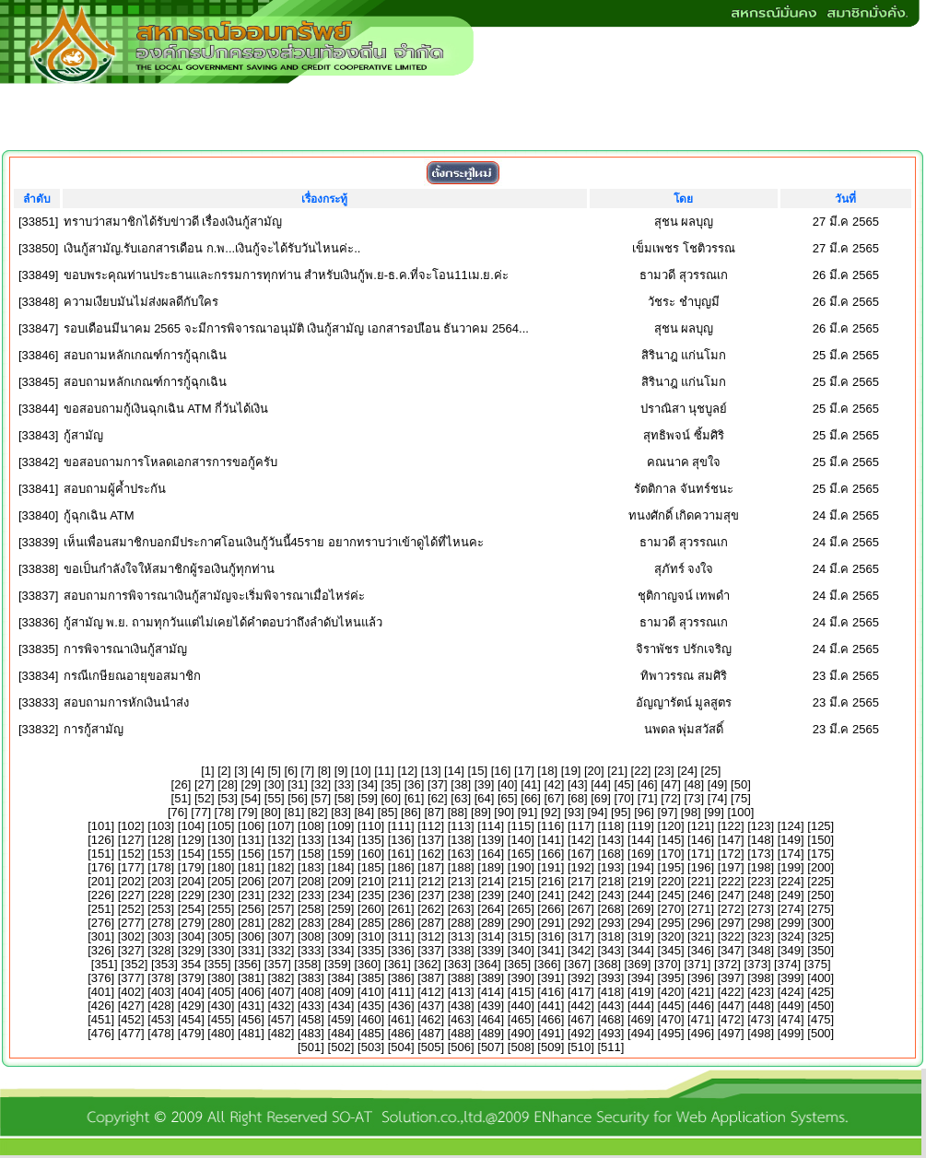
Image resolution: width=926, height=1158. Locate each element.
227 (131, 895)
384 (341, 978)
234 (341, 895)
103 (161, 826)
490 (520, 1033)
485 (371, 1033)
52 (204, 798)
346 (701, 950)
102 (131, 826)
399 (790, 978)
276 (101, 923)
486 (401, 1033)
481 (251, 1033)
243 (611, 895)
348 (761, 950)
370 (668, 964)
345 (671, 950)
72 (670, 798)
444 (641, 1005)
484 (341, 1033)
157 (281, 853)
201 (101, 881)
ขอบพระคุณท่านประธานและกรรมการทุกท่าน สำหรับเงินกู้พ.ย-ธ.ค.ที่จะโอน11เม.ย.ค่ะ (286, 275)
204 (191, 881)
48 (693, 784)
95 (621, 812)
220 (671, 881)
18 (547, 771)
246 (701, 895)
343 (611, 950)
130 (221, 840)
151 (101, 853)
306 (251, 936)
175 (821, 853)
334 (341, 950)
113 (461, 826)
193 (611, 867)
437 (431, 1005)
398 (761, 978)
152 (131, 853)
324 (790, 936)
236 (401, 895)
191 (551, 867)
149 (790, 840)
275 (821, 909)
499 (790, 1033)
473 (761, 1019)
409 (341, 992)
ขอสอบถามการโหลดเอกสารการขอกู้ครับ (170, 462)
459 (341, 1019)
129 (191, 840)
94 (597, 812)
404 (191, 992)
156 (251, 853)
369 (637, 964)
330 (221, 950)
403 (161, 992)
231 (251, 895)
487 (431, 1033)
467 (581, 1019)
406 (251, 992)
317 (581, 936)
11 (384, 771)
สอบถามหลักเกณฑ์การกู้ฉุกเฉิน (145, 355)
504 (401, 1047)
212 (431, 881)
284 (341, 923)
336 (401, 950)
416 (551, 992)
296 (701, 923)
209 (341, 881)
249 (790, 895)
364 (487, 964)
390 (520, 978)
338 (461, 950)
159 (341, 853)
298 (761, 923)
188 (461, 867)
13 (430, 771)
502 (341, 1047)
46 (646, 784)
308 (311, 936)
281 (251, 923)
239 (491, 895)
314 (491, 936)
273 (761, 909)
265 (520, 909)
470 (671, 1019)
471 (701, 1019)
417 (581, 992)
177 (131, 867)
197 (731, 867)
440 (520, 1005)
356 (248, 964)
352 (134, 964)
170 (671, 853)
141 (551, 840)
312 (431, 936)
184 (341, 867)
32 (320, 784)
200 (821, 867)
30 (273, 784)
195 (671, 867)
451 (101, 1019)
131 (251, 840)
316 (551, 936)
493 (611, 1033)
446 (701, 1005)
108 (311, 826)
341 (551, 950)
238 (461, 895)
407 (281, 992)
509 (551, 1047)
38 (460, 784)
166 (551, 853)
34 (367, 784)
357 (277, 964)
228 (161, 895)
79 (247, 812)
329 (191, 950)
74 (716, 798)
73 (693, 798)
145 (671, 840)
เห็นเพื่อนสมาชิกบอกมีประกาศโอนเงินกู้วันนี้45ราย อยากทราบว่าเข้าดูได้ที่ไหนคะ (274, 542)
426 (101, 1005)
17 (524, 771)
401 (101, 992)
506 (461, 1047)
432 (281, 1005)
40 (507, 784)
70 (623, 798)
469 (641, 1019)
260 (371, 909)
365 (518, 964)
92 (551, 812)
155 (221, 853)
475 (821, 1019)
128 (161, 840)
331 (251, 950)
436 (401, 1005)
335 (371, 950)
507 (491, 1047)
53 (227, 798)
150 (821, 840)
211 (401, 881)
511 (611, 1047)
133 (311, 840)
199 (790, 867)
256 (251, 909)
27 (204, 784)
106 (251, 826)
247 (731, 895)
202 (131, 881)
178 (161, 867)
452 (131, 1019)
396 (701, 978)
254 (191, 909)
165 (520, 853)
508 (520, 1047)
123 (761, 826)
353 (165, 964)
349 (790, 950)
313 (461, 936)
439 (491, 1005)
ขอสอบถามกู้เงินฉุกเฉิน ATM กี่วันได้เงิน (166, 408)
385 (371, 978)
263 (461, 909)
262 (431, 909)
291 (551, 923)
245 (671, 895)
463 (461, 1019)
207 (281, 881)
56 (297, 798)
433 (311, 1005)
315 (520, 936)
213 (461, 881)
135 (371, 840)
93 (574, 812)
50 (740, 784)
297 (731, 923)
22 (640, 771)
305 (221, 936)
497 (731, 1033)
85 (387, 812)
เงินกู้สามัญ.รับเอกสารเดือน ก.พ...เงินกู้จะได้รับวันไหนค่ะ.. (212, 248)
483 (311, 1033)
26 (180, 784)
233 (311, 895)
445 (671, 1005)
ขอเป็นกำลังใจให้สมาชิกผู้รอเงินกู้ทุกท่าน (169, 569)
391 (551, 978)
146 (701, 840)
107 (281, 826)
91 (527, 812)
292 (581, 923)
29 (250, 784)
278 (161, 923)
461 (401, 1019)
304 (191, 936)
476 (101, 1033)
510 (581, 1047)
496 (701, 1033)
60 (390, 798)
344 (641, 950)
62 (437, 798)
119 (641, 826)
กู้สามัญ (83, 435)
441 (551, 1005)
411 (401, 992)
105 (221, 826)
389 (491, 978)
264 (491, 909)
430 (221, 1005)
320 (671, 936)
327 (131, 950)
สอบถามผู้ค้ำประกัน (115, 489)
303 (161, 936)
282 (281, 923)
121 (701, 826)
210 (371, 881)
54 (250, 798)
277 (131, 923)
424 (790, 992)
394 (641, 978)
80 (270, 812)
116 (551, 826)
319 (641, 936)
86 (410, 812)
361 (398, 964)
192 (581, 867)
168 (611, 853)
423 (761, 992)
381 (251, 978)
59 (367, 798)
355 (217, 964)
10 (360, 771)
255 (221, 909)
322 (731, 936)
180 (221, 867)
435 (371, 1005)
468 (611, 1019)
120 (671, 826)
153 (161, 853)
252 (131, 909)
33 (343, 784)
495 (671, 1033)
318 (611, 936)
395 (671, 978)
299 (790, 923)
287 (431, 923)
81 (293, 812)
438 (461, 1005)
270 (671, 909)
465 (520, 1019)
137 (431, 840)
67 (553, 798)
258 (311, 909)
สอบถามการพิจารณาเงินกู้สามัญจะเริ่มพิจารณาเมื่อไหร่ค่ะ (214, 595)
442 (581, 1005)
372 (728, 964)
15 (477, 771)
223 (761, 881)
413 (461, 992)
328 (161, 950)
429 (191, 1005)
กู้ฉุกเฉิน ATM (99, 515)
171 (701, 853)
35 (390, 784)
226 (101, 895)
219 (641, 881)
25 (710, 771)
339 (491, 950)
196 (701, 867)
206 (251, 881)
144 (641, 840)
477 (131, 1033)
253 (161, 909)
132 (281, 840)
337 (431, 950)
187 (431, 867)
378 (161, 978)
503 (371, 1047)
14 (454, 771)
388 (461, 978)
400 (821, 978)
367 (578, 964)
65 (507, 798)
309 (341, 936)
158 (311, 853)
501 (311, 1047)
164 (491, 853)
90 (504, 812)
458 (311, 1019)
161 (401, 853)
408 (311, 992)
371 (697, 964)
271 (701, 909)
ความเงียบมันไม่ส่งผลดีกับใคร (141, 302)
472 (731, 1019)
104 (191, 826)
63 (460, 798)
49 (716, 784)
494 (641, 1033)
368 (607, 964)
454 (191, 1019)
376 (101, 978)
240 (520, 895)
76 (177, 812)
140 (520, 840)
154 (191, 853)
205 (221, 881)
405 (221, 992)
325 (821, 936)
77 (200, 812)
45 (623, 784)
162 (431, 853)
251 (101, 909)
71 (646, 798)
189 (491, 867)
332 (281, 950)
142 (581, 840)
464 (491, 1019)
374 (788, 964)
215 (520, 881)
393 (611, 978)
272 (731, 909)
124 (790, 826)
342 (581, 950)
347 (731, 950)
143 (611, 840)
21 (617, 771)
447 (731, 1005)
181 (251, 867)
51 (180, 798)
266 (551, 909)
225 (821, 881)
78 (223, 812)
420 (671, 992)
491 (551, 1033)
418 (611, 992)
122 (731, 826)
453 (161, 1019)
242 (581, 895)
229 (191, 895)
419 (641, 992)
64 (483, 798)
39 (483, 784)
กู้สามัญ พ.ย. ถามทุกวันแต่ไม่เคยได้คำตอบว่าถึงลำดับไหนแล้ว (223, 622)
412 (431, 992)
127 (131, 840)
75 (740, 798)
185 (371, 867)
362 (427, 964)
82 (317, 812)
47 (670, 784)
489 (491, 1033)
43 (577, 784)
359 (338, 964)
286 (401, 923)
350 (821, 950)
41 (530, 784)
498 (761, 1033)
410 (371, 992)
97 (667, 812)
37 (437, 784)
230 (221, 895)
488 (461, 1033)
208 (311, 881)
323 (761, 936)
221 (701, 881)
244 (641, 895)
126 (101, 840)
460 (371, 1019)
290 (520, 923)
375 (817, 964)
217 (581, 881)
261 (401, 909)
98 (690, 812)
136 (401, 840)
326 (101, 950)
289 (491, 923)
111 (401, 826)
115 (520, 826)
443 (611, 1005)
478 (161, 1033)
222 (731, 881)
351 (104, 964)
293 (611, 923)
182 (281, 867)
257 (281, 909)
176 (101, 867)
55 (273, 798)
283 (311, 923)
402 (131, 992)
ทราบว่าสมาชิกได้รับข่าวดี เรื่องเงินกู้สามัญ (173, 221)
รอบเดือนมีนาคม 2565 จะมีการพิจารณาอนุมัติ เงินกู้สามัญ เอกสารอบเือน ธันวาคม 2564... (296, 328)
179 (191, 867)
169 (641, 853)
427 (131, 1005)
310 (371, 936)
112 (431, 826)
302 (131, 936)
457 (281, 1019)
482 (281, 1033)
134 (341, 840)
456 (251, 1019)
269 (641, 909)
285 (371, 923)
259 (341, 909)
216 (551, 881)
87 (434, 812)
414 (491, 992)
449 (790, 1005)
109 (341, 826)
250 (821, 895)
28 (227, 784)
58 (343, 798)
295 (671, 923)
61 (413, 798)
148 (761, 840)
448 (761, 1005)
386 (401, 978)
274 (790, 909)
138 (461, 840)
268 (611, 909)
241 (551, 895)
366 (547, 964)
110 (371, 826)
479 (191, 1033)
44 (600, 784)
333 (311, 950)
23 (664, 771)
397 (731, 978)
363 (458, 964)
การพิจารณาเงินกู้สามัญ (125, 649)
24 (687, 771)
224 (790, 881)
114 (491, 826)
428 (161, 1005)
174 (790, 853)
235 (371, 895)
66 (530, 798)
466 (551, 1019)
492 (581, 1033)
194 (641, 867)
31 (297, 784)
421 (701, 992)
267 (581, 909)
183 (311, 867)
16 (500, 771)
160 (371, 853)
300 (821, 923)
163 (461, 853)
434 (341, 1005)
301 (101, 936)
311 (401, 936)
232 (281, 895)
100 (741, 812)
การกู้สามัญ (93, 729)
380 (221, 978)
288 (461, 923)
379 (191, 978)
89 (481, 812)
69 (600, 798)
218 (611, 881)
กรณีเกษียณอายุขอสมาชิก (132, 676)
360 (368, 964)
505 (431, 1047)
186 (401, 867)
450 (821, 1005)
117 (581, 826)
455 (221, 1019)
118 (611, 826)
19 (570, 771)
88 (457, 812)
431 (251, 1005)
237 (431, 895)
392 (581, 978)
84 (364, 812)
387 (431, 978)
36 (413, 784)
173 (761, 853)
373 (757, 964)
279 (191, 923)
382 (281, 978)
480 (221, 1033)
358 (308, 964)
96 (644, 812)
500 (821, 1033)
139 (491, 840)
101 (101, 826)
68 (577, 798)
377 (131, 978)
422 (731, 992)
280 (221, 923)
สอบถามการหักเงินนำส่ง (126, 702)
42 (553, 784)
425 (821, 992)
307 (281, 936)
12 (407, 771)
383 (311, 978)
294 (641, 923)
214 (491, 881)
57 (320, 798)
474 (790, 1019)
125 (821, 826)
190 (520, 867)
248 (761, 895)
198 (761, 867)
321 (701, 936)
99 (714, 812)
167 (581, 853)
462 (431, 1019)
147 (731, 840)
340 (520, 950)
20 (594, 771)
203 (161, 881)
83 (340, 812)
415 (520, 992)
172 (731, 853)
